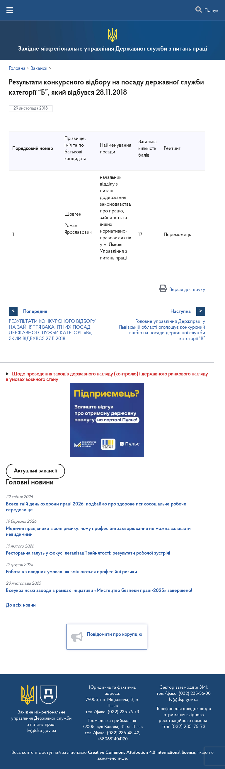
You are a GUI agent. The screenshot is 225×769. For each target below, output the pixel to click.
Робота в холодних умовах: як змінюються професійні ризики (71, 571)
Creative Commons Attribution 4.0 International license (141, 752)
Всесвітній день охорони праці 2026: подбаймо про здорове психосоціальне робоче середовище (96, 507)
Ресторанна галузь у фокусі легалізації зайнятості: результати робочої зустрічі (88, 553)
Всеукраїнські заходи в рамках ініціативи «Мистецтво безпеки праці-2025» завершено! (99, 590)
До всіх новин (21, 605)
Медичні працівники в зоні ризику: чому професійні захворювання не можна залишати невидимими (98, 531)
